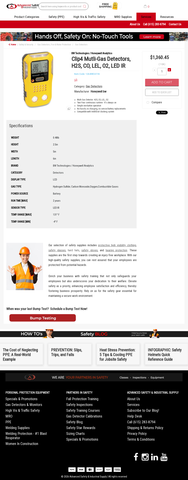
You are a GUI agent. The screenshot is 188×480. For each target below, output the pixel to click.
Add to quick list (162, 92)
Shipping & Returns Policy (145, 428)
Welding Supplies (17, 428)
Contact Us (175, 24)
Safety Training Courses (83, 410)
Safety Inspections (79, 404)
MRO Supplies (123, 17)
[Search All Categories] (63, 6)
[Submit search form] (84, 6)
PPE (8, 422)
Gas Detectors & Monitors (23, 404)
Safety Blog (74, 422)
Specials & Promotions (21, 399)
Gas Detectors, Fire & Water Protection (54, 44)
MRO (8, 416)
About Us (135, 24)
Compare (153, 103)
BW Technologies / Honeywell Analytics (91, 53)
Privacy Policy (137, 433)
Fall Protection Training (82, 399)
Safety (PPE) (56, 17)
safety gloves (89, 250)
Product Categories (26, 17)
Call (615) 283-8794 (154, 24)
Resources (167, 17)
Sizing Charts (75, 433)
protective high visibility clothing (117, 245)
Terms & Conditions (141, 439)
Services (146, 17)
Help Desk (134, 416)
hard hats (73, 250)
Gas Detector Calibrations (84, 416)
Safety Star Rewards (80, 428)
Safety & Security (26, 44)
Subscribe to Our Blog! (143, 410)
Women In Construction (21, 444)
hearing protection (116, 250)
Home (12, 44)
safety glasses (57, 250)
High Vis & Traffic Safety (89, 17)
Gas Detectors (81, 44)
